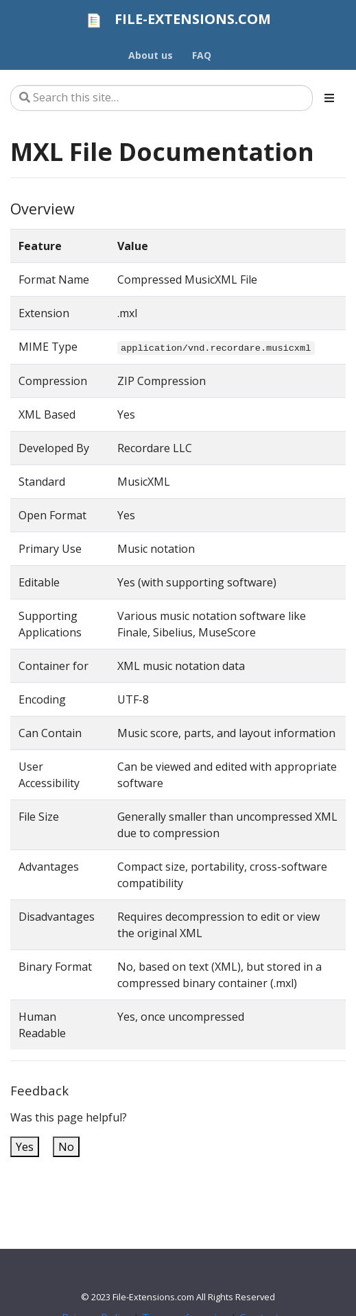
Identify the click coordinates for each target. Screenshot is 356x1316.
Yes (25, 1146)
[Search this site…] (161, 98)
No (66, 1146)
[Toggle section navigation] (329, 98)
